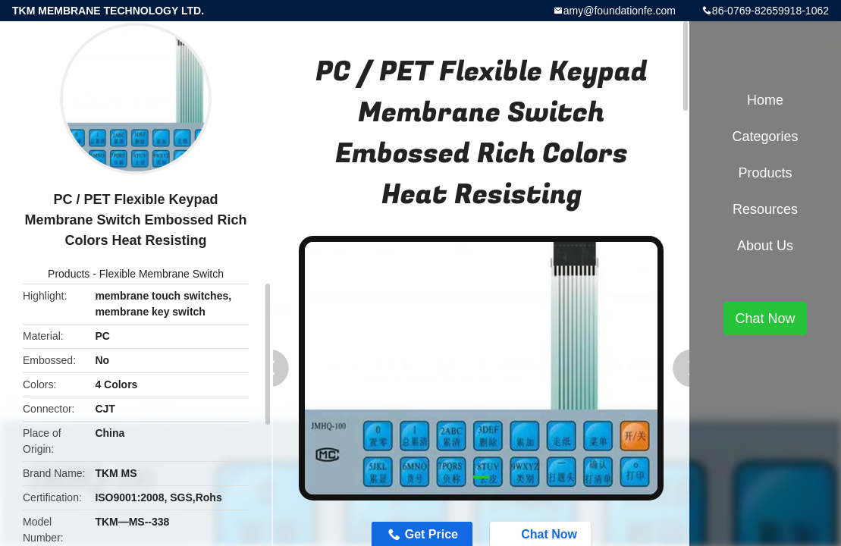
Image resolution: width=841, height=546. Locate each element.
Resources (765, 209)
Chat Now (765, 318)
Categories (765, 136)
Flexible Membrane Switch (161, 274)
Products (68, 274)
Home (765, 100)
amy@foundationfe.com (619, 11)
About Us (765, 245)
